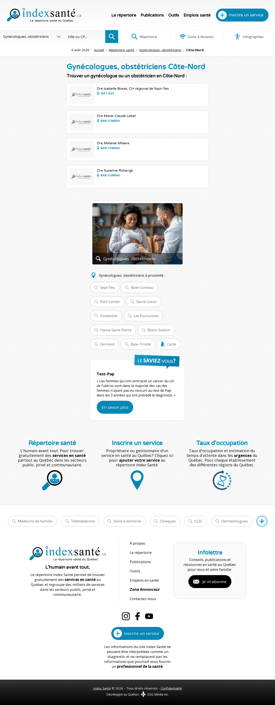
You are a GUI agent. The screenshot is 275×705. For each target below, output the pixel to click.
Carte (171, 344)
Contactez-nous (143, 598)
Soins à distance (196, 36)
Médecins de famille (35, 521)
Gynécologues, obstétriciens (160, 50)
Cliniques (168, 521)
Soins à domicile (127, 521)
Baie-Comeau (142, 287)
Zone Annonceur (145, 589)
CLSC (198, 521)
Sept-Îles (107, 287)
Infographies (249, 36)
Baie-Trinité (141, 344)
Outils (173, 15)
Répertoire (144, 36)
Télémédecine (83, 521)
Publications (152, 15)
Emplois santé (197, 15)
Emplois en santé (144, 580)
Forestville (109, 315)
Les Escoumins (146, 315)
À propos (137, 543)
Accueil (99, 50)
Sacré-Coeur (146, 301)
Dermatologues (234, 521)
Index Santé (102, 688)
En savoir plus (115, 407)
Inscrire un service (246, 15)
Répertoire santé (121, 50)
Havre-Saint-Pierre (115, 329)
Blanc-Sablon (159, 329)
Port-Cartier (110, 301)
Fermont (107, 344)
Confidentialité (171, 688)
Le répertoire (123, 15)
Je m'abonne (214, 581)
